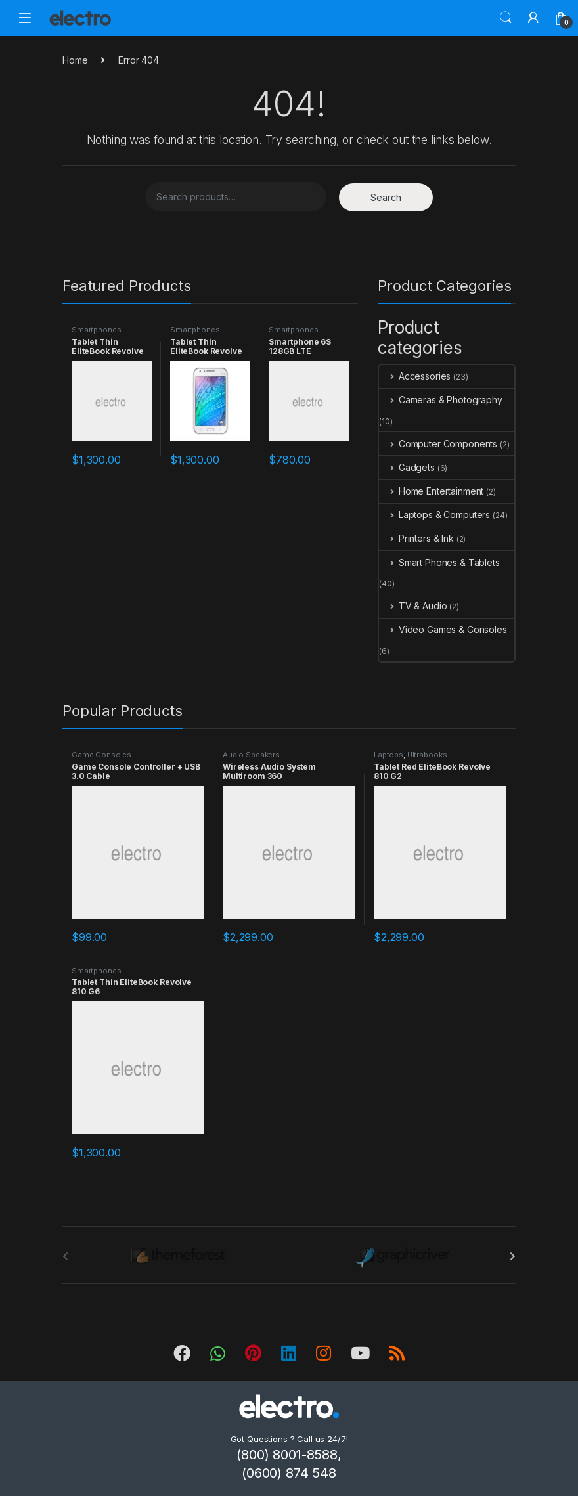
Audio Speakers (251, 754)
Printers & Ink (416, 538)
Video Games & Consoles (443, 629)
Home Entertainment (431, 490)
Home (74, 60)
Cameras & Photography (440, 399)
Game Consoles (101, 754)
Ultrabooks (427, 754)
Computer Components (438, 443)
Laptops (388, 754)
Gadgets (407, 467)
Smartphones (96, 329)
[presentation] (513, 1256)
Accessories (415, 376)
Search (506, 18)
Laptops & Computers (434, 514)
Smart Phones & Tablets (439, 562)
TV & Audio (413, 605)
